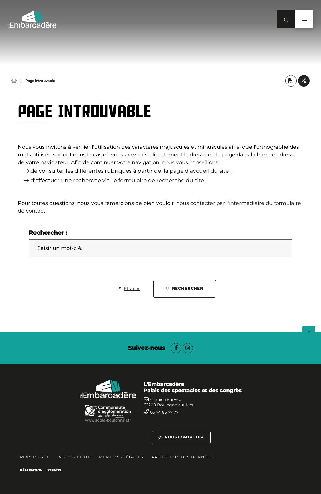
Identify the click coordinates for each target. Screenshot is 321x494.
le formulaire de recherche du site (158, 180)
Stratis (54, 470)
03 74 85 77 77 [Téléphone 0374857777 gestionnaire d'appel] (164, 412)
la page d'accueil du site (197, 171)
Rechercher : (48, 232)
